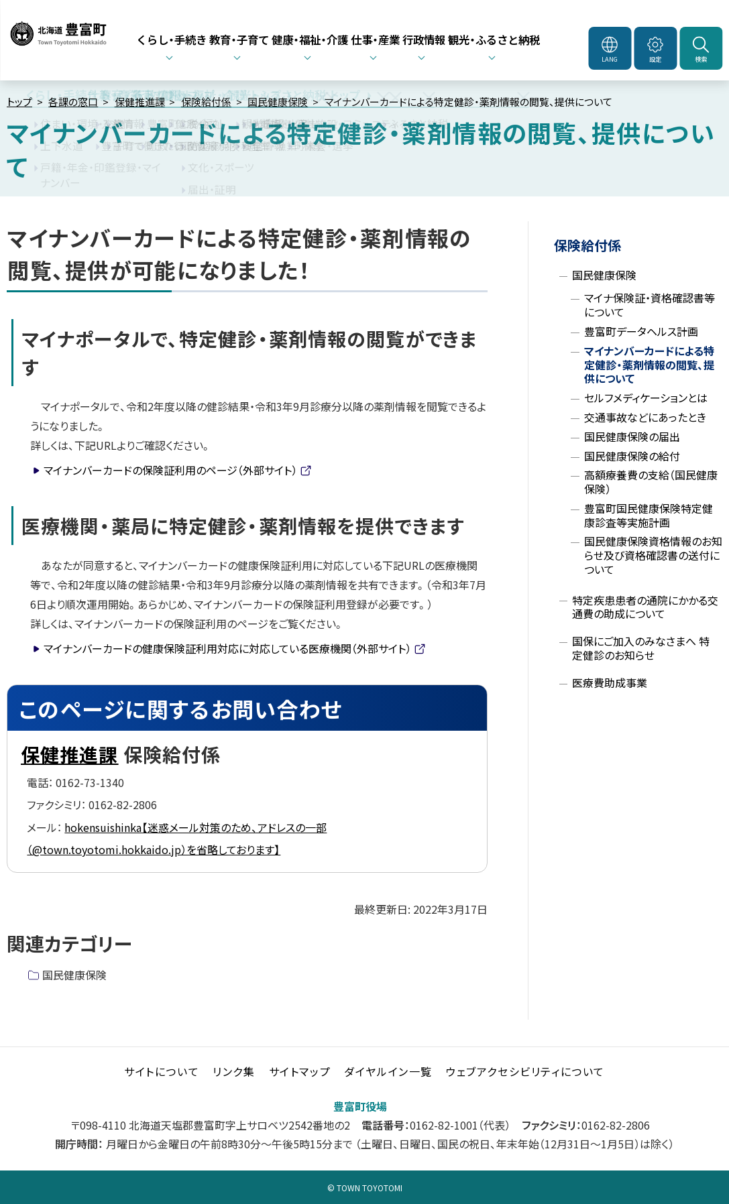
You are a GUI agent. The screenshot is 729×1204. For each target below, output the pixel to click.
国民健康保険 (277, 102)
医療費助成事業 (609, 682)
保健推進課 (140, 102)
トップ (19, 102)
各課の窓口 (73, 102)
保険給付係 (206, 102)
